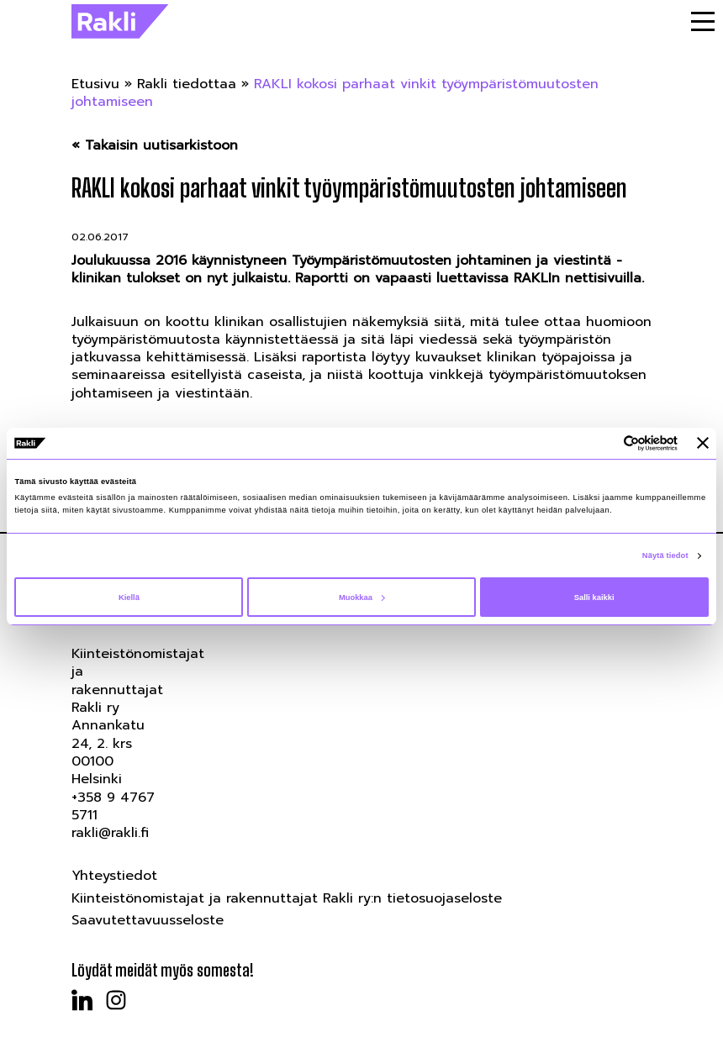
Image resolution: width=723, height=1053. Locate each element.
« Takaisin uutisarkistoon (154, 146)
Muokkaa (362, 597)
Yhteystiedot (114, 876)
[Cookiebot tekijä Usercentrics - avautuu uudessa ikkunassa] (604, 443)
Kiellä (129, 597)
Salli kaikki (594, 597)
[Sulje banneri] (703, 443)
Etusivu (95, 84)
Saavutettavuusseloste (147, 920)
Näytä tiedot (665, 555)
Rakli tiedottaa (186, 84)
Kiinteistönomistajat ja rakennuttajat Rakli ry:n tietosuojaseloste (286, 898)
